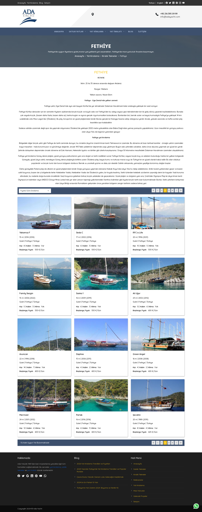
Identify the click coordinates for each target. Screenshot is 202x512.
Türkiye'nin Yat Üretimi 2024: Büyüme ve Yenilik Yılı (97, 488)
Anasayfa (22, 3)
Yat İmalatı (116, 31)
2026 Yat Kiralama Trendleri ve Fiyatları (93, 464)
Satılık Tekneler (139, 469)
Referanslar (138, 480)
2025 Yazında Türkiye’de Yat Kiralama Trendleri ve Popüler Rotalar (101, 470)
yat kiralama (55, 467)
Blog (41, 3)
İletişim (47, 3)
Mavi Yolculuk (139, 491)
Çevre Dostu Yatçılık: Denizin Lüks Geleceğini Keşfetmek (100, 477)
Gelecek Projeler (140, 496)
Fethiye (123, 56)
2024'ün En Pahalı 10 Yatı (87, 482)
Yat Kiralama (32, 3)
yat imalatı (31, 470)
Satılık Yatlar (76, 31)
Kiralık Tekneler (109, 56)
